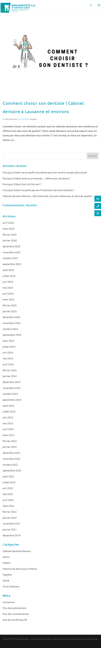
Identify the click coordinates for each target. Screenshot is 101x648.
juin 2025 (8, 281)
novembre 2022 (12, 458)
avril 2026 (8, 222)
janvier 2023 (10, 446)
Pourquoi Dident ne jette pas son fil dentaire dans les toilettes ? (38, 190)
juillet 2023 (9, 411)
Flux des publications (14, 607)
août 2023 (8, 405)
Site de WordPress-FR (15, 619)
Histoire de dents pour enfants (20, 568)
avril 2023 (8, 429)
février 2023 (10, 441)
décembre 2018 (11, 535)
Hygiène (33, 119)
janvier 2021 (10, 529)
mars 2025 (8, 299)
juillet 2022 (9, 482)
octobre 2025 (10, 258)
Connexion (9, 602)
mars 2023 (8, 435)
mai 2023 (8, 423)
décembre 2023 (11, 382)
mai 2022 (8, 494)
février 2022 (10, 511)
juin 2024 (8, 352)
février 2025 (10, 305)
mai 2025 (8, 287)
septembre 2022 (12, 470)
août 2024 (8, 340)
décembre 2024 (11, 317)
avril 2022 (8, 500)
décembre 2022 (11, 452)
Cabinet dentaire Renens (17, 551)
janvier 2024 (10, 376)
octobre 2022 (10, 464)
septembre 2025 (12, 264)
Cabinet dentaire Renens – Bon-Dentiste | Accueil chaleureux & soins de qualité (47, 196)
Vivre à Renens (11, 586)
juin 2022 (8, 488)
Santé (6, 580)
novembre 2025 (12, 252)
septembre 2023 (12, 399)
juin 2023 (8, 417)
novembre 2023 (12, 387)
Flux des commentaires (16, 613)
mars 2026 (8, 228)
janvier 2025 (10, 311)
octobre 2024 (10, 328)
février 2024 (10, 370)
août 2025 (8, 269)
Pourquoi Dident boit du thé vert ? (22, 184)
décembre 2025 (11, 246)
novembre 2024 (12, 323)
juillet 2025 (9, 275)
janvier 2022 (10, 517)
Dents (6, 556)
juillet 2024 (9, 346)
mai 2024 (8, 358)
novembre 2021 (12, 523)
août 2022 (8, 476)
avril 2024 (8, 364)
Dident (7, 562)
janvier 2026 (10, 240)
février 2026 (10, 234)
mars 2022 (8, 505)
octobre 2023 (10, 393)
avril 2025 (8, 293)
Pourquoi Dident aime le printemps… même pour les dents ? (36, 178)
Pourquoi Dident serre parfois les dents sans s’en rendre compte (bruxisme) (45, 172)
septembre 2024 (12, 334)
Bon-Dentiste (11, 119)
